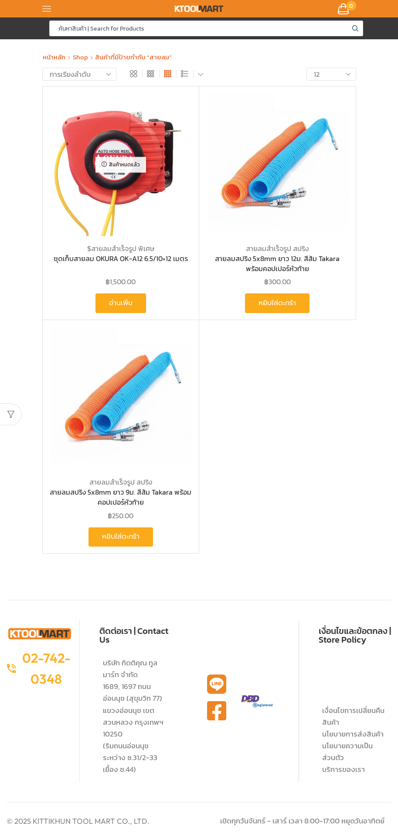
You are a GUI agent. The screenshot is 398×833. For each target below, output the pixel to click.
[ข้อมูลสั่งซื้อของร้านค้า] (79, 74)
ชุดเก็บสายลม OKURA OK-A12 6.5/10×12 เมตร (121, 259)
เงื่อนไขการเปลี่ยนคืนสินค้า (353, 716)
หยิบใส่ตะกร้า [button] (277, 303)
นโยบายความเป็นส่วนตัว (347, 751)
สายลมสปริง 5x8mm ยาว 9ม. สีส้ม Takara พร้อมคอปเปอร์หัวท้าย (120, 497)
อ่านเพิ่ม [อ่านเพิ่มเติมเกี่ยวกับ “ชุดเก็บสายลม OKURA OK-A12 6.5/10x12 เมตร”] (121, 303)
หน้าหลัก (54, 57)
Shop (80, 57)
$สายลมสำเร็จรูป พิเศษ (120, 248)
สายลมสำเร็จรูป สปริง (277, 248)
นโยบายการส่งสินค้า (353, 734)
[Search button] (355, 28)
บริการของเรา (343, 769)
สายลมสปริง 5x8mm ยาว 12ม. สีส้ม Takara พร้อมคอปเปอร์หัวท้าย (277, 263)
